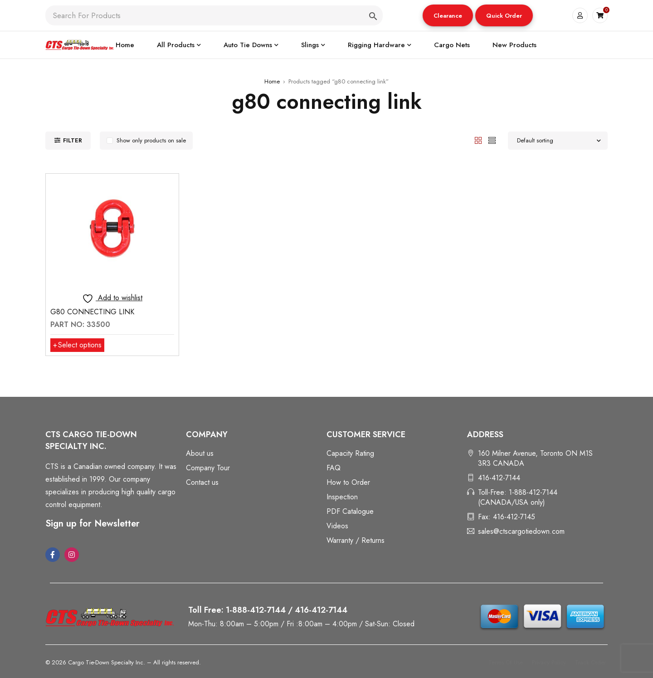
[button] (448, 15)
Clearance (448, 15)
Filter (72, 140)
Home (272, 81)
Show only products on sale (151, 140)
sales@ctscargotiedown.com (521, 531)
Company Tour (208, 468)
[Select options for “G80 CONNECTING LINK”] (77, 345)
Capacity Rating (350, 453)
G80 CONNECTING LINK (92, 312)
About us (200, 453)
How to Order (348, 482)
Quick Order (504, 15)
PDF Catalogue (350, 511)
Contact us (202, 482)
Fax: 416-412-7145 (506, 517)
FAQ (333, 468)
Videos (337, 526)
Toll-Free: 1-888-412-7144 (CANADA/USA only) (517, 497)
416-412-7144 (499, 478)
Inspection (342, 497)
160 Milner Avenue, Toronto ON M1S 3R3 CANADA (535, 458)
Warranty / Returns (355, 540)
